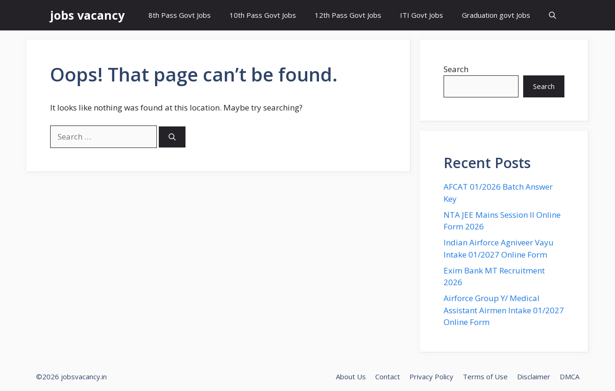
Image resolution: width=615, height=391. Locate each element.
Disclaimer (533, 376)
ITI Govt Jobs (421, 15)
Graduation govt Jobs (496, 15)
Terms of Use (485, 376)
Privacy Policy (431, 376)
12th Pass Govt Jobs (348, 15)
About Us (351, 376)
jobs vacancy (87, 15)
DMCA (569, 376)
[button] (552, 15)
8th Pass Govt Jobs (179, 15)
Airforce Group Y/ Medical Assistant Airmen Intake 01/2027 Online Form (504, 310)
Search (456, 69)
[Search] (172, 137)
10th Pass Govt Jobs (263, 15)
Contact (387, 376)
